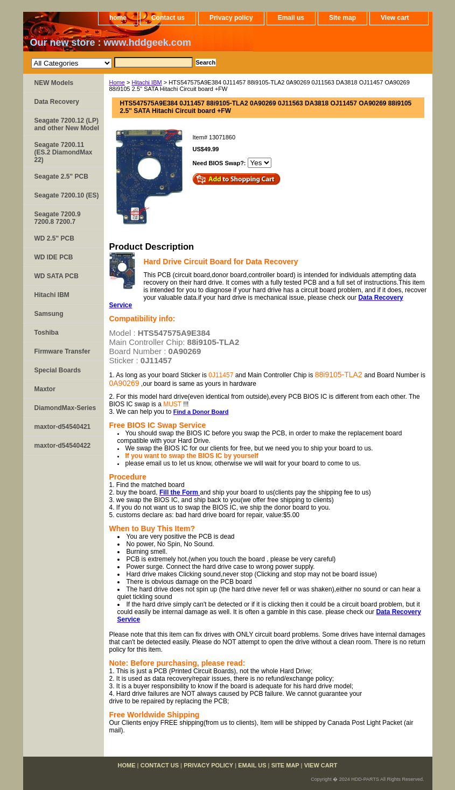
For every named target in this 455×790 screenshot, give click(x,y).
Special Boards (57, 370)
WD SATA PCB (56, 276)
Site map (342, 18)
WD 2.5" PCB (54, 238)
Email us (291, 18)
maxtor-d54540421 (62, 427)
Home (117, 82)
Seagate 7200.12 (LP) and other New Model (67, 124)
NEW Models (54, 83)
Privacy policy (231, 18)
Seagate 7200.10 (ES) (66, 195)
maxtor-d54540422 (62, 445)
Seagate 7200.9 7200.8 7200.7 (57, 217)
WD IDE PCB (53, 257)
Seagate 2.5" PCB (61, 176)
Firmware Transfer (62, 351)
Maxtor (44, 389)
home (118, 18)
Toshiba (46, 332)
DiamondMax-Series (65, 408)
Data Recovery (56, 101)
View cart (395, 18)
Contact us (168, 18)
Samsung (49, 314)
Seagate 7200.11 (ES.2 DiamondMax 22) (63, 152)
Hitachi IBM (146, 82)
